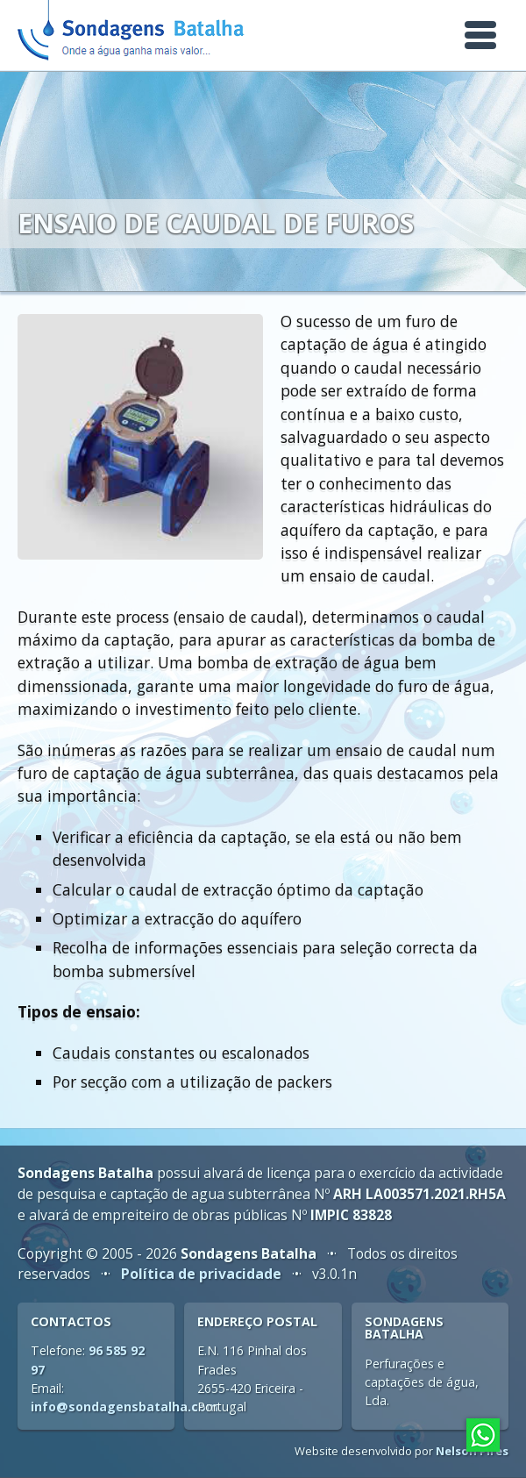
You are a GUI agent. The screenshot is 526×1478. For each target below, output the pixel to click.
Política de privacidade (201, 1273)
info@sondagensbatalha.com (124, 1406)
